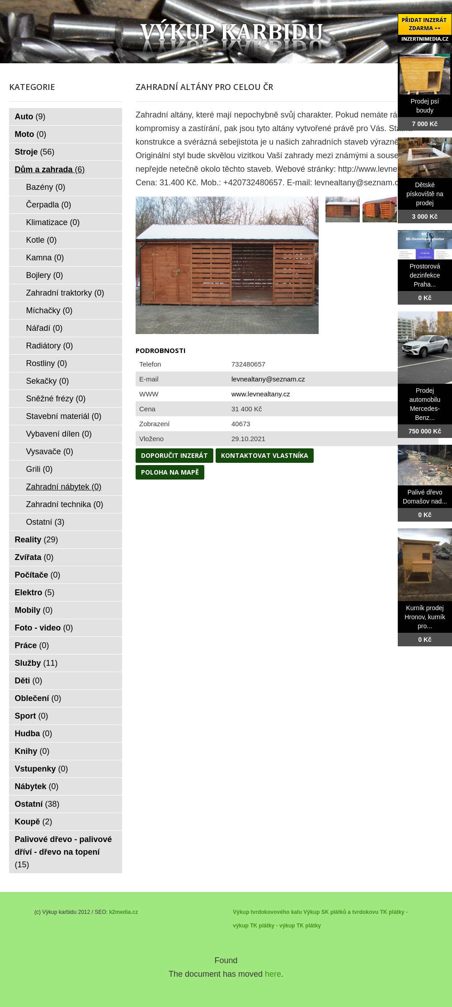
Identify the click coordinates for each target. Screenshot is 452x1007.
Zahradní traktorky (65, 292)
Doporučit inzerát (174, 455)
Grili (39, 469)
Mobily (34, 610)
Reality (36, 539)
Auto (30, 116)
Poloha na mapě (170, 472)
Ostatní (45, 522)
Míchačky (49, 310)
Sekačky (47, 381)
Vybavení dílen (59, 433)
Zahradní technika (65, 504)
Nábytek (37, 786)
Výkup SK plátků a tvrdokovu (340, 912)
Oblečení (38, 698)
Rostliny (46, 363)
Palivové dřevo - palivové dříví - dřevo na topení (63, 852)
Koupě (33, 821)
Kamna (45, 257)
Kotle (41, 240)
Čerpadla (48, 204)
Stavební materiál (64, 416)
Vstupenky (41, 768)
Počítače (38, 574)
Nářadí (44, 328)
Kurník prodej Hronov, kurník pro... (425, 617)
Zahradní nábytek (64, 486)
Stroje (35, 151)
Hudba (33, 733)
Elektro (35, 592)
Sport (31, 715)
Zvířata (34, 557)
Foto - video (44, 627)
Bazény (46, 187)
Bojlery (44, 275)
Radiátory (49, 345)
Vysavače (49, 451)
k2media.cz (123, 912)
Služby (36, 663)
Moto (31, 134)
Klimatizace (53, 222)
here (273, 974)
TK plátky (309, 925)
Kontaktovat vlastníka (264, 455)
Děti (28, 680)
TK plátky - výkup (272, 925)
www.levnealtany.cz (260, 394)
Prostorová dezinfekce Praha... (425, 275)
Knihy (32, 751)
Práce (32, 645)
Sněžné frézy (56, 398)
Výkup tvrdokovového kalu (267, 912)
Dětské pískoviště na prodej (424, 194)
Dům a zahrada (50, 169)
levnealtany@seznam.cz (268, 379)
